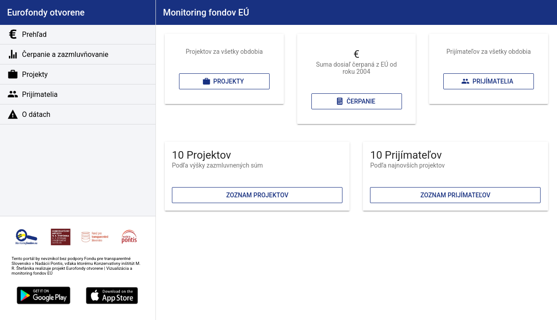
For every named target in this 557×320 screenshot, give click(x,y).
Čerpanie (355, 101)
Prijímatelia (487, 81)
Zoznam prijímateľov (456, 195)
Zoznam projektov (257, 195)
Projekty (223, 81)
